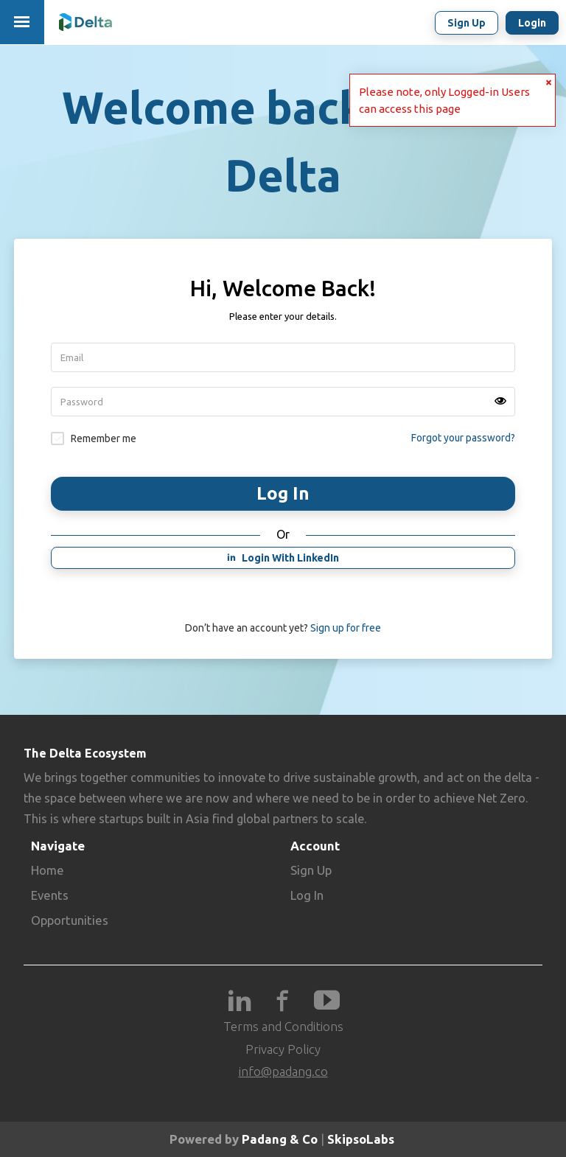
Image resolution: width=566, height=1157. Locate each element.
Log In (307, 895)
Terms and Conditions (283, 1026)
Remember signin (57, 438)
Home (47, 870)
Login (532, 23)
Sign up (466, 23)
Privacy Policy (283, 1049)
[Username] (283, 357)
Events (50, 895)
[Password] (283, 401)
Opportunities (69, 920)
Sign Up (311, 870)
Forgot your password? (463, 438)
